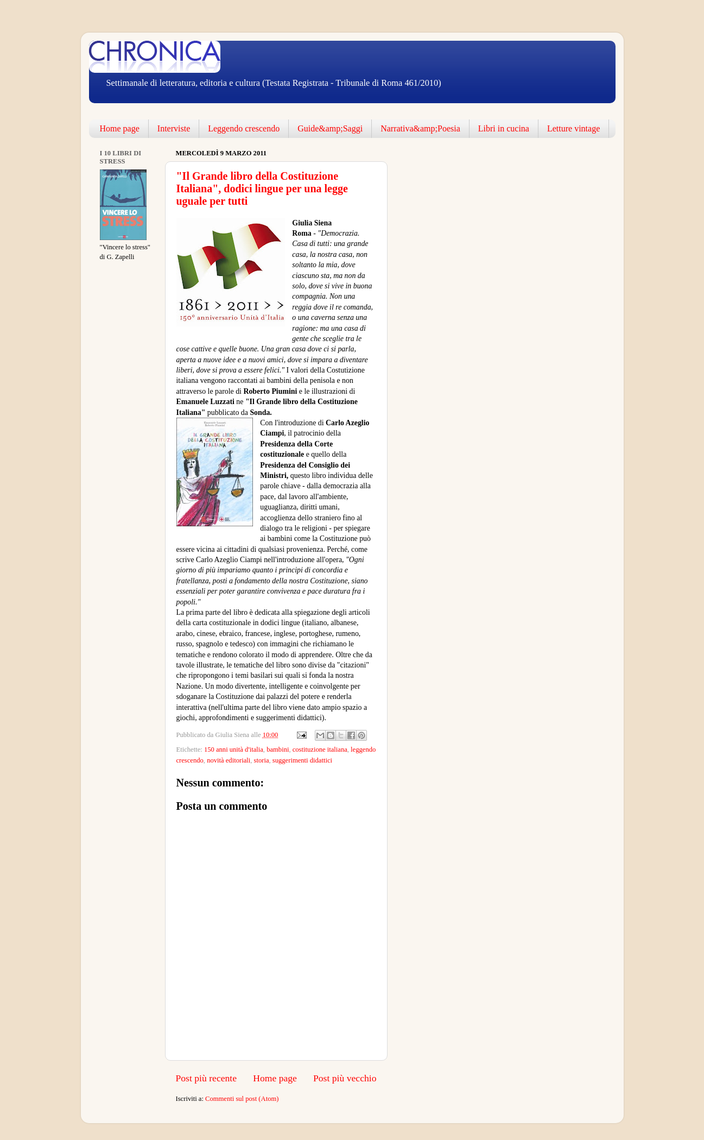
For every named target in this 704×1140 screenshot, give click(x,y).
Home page (119, 128)
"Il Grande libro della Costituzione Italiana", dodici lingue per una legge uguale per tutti (262, 188)
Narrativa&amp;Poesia (420, 128)
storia (261, 760)
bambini (278, 749)
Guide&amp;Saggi (330, 128)
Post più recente (206, 1078)
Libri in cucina (503, 128)
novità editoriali (228, 760)
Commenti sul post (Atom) (241, 1099)
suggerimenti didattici (302, 760)
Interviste (173, 128)
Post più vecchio (345, 1078)
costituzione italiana (320, 749)
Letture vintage (573, 128)
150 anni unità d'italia (233, 749)
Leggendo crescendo (244, 128)
